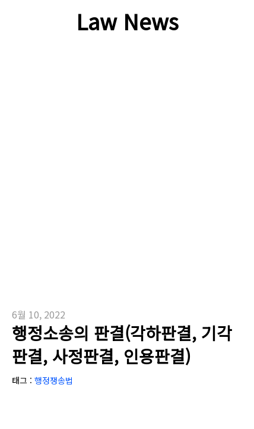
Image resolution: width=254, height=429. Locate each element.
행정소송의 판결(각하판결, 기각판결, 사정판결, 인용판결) (122, 344)
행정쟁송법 (53, 380)
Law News (127, 20)
